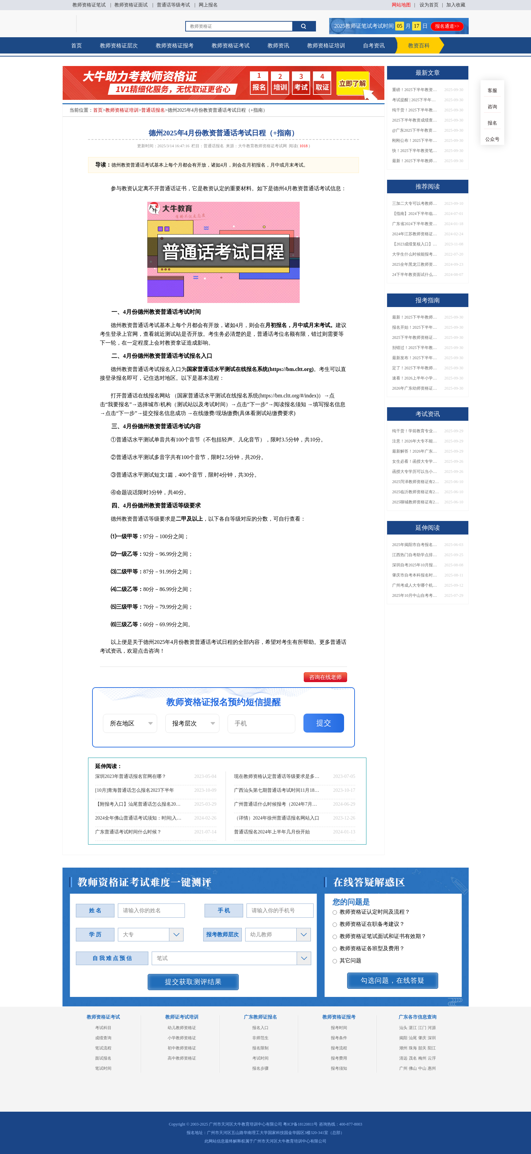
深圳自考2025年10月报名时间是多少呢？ (416, 565)
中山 (422, 1068)
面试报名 (103, 1058)
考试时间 (260, 1058)
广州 (403, 1068)
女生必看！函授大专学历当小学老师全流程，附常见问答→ (416, 461)
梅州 (422, 1058)
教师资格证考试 (231, 45)
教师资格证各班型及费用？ (369, 914)
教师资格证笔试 (89, 4)
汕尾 (413, 1038)
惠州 (432, 1068)
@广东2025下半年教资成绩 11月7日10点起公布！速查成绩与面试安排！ (416, 130)
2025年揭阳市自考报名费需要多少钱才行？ (416, 544)
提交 (323, 723)
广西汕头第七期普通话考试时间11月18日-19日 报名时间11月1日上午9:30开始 (277, 790)
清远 (403, 1058)
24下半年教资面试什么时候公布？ (416, 274)
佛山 (413, 1068)
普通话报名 (153, 110)
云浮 (432, 1058)
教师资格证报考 (175, 45)
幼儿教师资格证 (182, 1027)
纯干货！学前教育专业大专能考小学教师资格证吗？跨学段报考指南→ (416, 431)
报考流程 (339, 1048)
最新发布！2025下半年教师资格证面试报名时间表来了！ (416, 357)
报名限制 (260, 1048)
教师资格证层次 (119, 45)
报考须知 (339, 1068)
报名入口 (260, 1027)
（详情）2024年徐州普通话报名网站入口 (276, 818)
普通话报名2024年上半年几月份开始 (272, 831)
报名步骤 (260, 1068)
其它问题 (347, 927)
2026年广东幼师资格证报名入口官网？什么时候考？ (416, 388)
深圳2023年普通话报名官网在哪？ (130, 776)
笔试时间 (103, 1068)
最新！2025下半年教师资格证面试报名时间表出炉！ (416, 160)
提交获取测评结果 (193, 981)
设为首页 (429, 4)
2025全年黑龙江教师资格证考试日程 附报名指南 (416, 264)
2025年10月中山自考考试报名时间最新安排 (416, 595)
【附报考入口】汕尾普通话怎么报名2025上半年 (138, 804)
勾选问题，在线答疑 (393, 980)
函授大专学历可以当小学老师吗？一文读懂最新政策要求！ (416, 471)
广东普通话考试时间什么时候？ (128, 831)
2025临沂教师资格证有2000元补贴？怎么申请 (416, 491)
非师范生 (260, 1038)
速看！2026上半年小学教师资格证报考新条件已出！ (416, 378)
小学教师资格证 (182, 1038)
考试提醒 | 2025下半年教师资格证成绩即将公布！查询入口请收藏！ (416, 99)
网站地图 (401, 4)
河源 (432, 1027)
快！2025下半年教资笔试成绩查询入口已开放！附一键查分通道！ (416, 150)
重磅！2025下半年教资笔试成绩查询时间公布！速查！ (416, 89)
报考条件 (339, 1038)
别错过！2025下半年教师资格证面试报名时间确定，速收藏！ (416, 347)
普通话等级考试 (173, 4)
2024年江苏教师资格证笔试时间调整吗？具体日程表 (416, 234)
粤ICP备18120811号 (300, 1124)
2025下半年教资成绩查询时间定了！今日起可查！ (416, 120)
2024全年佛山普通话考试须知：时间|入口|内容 (138, 818)
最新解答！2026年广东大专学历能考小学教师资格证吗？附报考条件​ (416, 451)
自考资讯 (374, 45)
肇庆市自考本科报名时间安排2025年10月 (416, 575)
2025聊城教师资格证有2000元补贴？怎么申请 (416, 502)
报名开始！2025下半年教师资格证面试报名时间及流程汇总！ (416, 327)
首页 (76, 45)
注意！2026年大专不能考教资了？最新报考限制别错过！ (416, 441)
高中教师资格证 (182, 1058)
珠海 (413, 1048)
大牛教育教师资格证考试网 (262, 146)
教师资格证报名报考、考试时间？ (377, 939)
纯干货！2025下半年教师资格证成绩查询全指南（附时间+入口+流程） (416, 110)
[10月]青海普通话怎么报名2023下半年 (134, 790)
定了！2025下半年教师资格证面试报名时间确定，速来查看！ (416, 368)
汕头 (403, 1027)
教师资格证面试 (131, 4)
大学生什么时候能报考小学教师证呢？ (416, 254)
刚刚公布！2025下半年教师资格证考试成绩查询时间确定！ (416, 140)
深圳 (432, 1038)
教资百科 (419, 45)
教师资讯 (278, 45)
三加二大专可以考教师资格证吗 (416, 203)
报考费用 (339, 1058)
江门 (422, 1027)
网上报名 (208, 4)
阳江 (432, 1048)
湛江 (413, 1027)
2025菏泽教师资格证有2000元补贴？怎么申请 (416, 481)
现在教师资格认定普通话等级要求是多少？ (277, 776)
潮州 (403, 1048)
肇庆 (422, 1038)
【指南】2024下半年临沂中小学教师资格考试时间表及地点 (416, 213)
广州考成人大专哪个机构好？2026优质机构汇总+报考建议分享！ (416, 585)
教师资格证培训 (326, 45)
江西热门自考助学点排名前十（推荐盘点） (416, 554)
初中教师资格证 (182, 1048)
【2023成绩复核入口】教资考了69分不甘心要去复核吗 (416, 244)
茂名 (413, 1058)
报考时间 (339, 1027)
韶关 (422, 1048)
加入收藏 (455, 4)
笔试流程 (103, 1048)
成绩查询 (103, 1038)
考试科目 (103, 1027)
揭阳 (403, 1038)
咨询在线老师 (325, 677)
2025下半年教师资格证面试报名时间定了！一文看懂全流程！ (416, 337)
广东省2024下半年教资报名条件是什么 (416, 223)
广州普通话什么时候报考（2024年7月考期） (277, 804)
